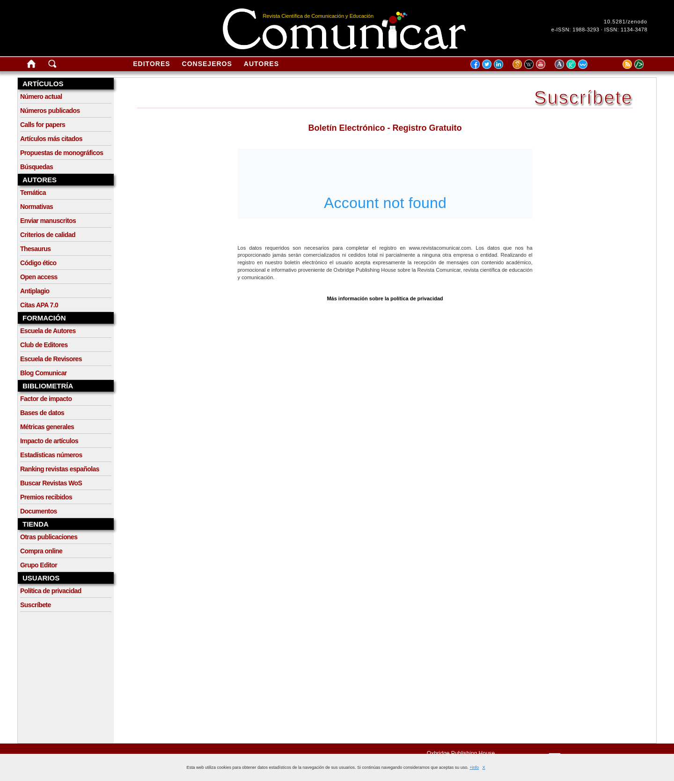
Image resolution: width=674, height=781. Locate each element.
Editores (151, 63)
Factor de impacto (46, 398)
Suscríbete (35, 605)
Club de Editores (44, 345)
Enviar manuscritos (48, 220)
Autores (261, 63)
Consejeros (207, 63)
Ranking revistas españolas (59, 469)
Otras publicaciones (48, 537)
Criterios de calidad (47, 234)
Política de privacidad (50, 591)
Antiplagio (34, 291)
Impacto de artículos (49, 441)
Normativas (36, 206)
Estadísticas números (51, 455)
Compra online (41, 551)
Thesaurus (35, 249)
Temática (33, 192)
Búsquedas (36, 167)
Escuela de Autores (48, 331)
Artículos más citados (51, 138)
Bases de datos (42, 413)
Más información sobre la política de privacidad (385, 298)
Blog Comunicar (43, 373)
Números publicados (50, 110)
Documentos (38, 511)
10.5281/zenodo (625, 21)
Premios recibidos (46, 497)
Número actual (41, 96)
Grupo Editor (38, 565)
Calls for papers (42, 124)
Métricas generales (47, 427)
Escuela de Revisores (51, 359)
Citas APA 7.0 (39, 305)
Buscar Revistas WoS (51, 483)
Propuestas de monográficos (61, 152)
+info (474, 767)
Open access (39, 277)
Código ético (38, 263)
